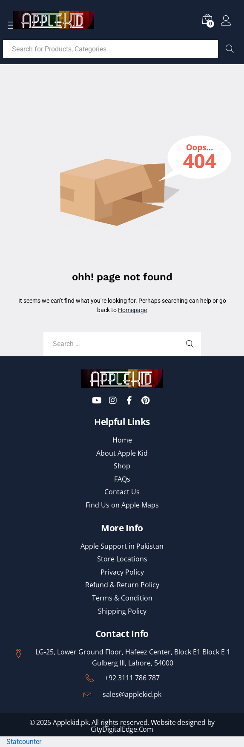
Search (230, 49)
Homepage (132, 310)
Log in (226, 20)
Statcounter (23, 742)
